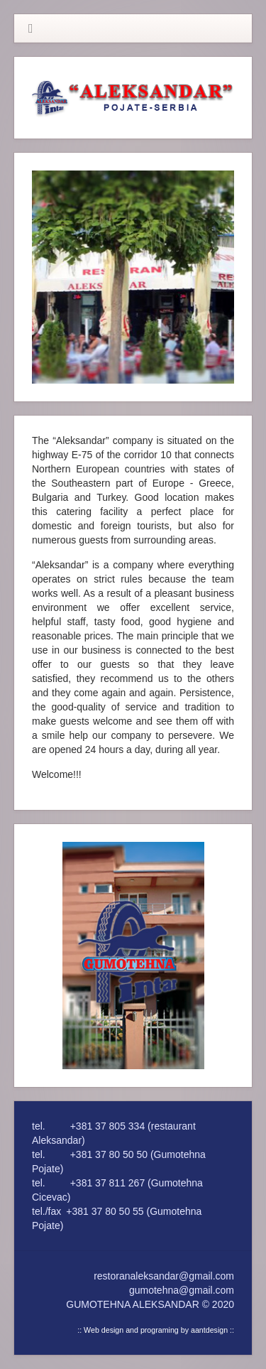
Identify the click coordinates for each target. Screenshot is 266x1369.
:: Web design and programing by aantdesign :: (155, 1330)
